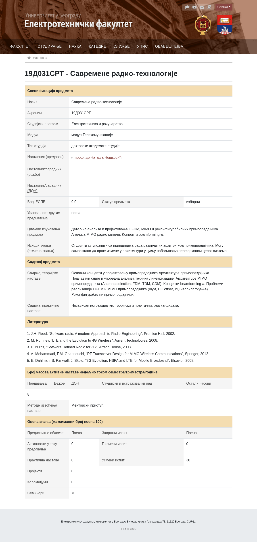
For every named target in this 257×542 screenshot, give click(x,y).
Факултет (20, 46)
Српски (222, 7)
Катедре (97, 46)
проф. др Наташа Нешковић (98, 157)
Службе (121, 46)
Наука (75, 46)
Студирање (50, 46)
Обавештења (169, 46)
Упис (142, 46)
